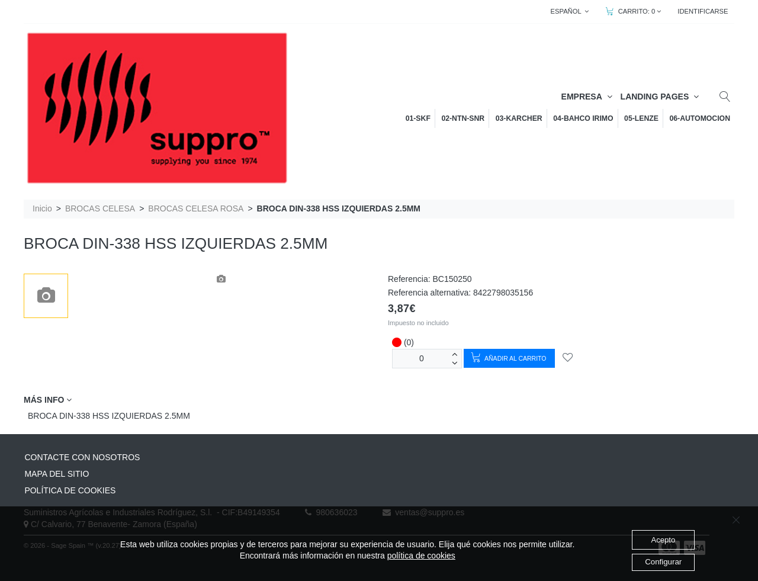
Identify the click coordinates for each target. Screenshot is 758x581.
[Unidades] (421, 358)
